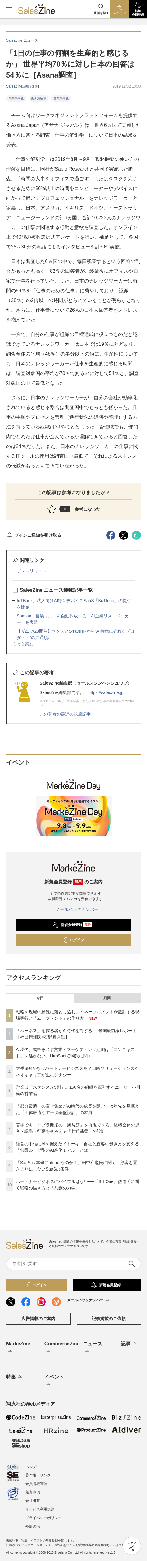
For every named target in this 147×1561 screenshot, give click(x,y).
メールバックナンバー (74, 909)
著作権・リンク (38, 1475)
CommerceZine (57, 1348)
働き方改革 (38, 98)
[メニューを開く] (9, 9)
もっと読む (23, 643)
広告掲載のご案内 (38, 1318)
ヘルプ (30, 1467)
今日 (40, 998)
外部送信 (32, 1526)
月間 (107, 998)
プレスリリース (32, 570)
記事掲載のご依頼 (109, 1318)
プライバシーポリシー (43, 1518)
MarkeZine (18, 1348)
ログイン (72, 940)
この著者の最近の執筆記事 (65, 714)
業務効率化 (16, 98)
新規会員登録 (72, 925)
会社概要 (32, 1501)
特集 (14, 1377)
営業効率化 (61, 98)
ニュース (92, 1348)
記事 (129, 1344)
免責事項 (32, 1492)
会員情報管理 (36, 1484)
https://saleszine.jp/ (106, 692)
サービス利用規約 (39, 1509)
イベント (54, 1381)
